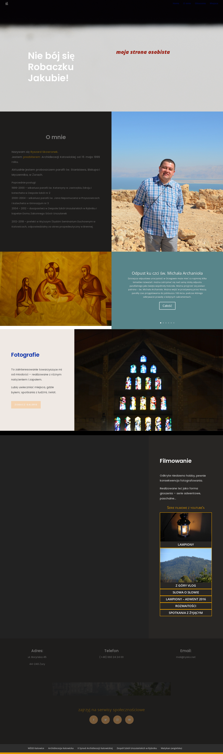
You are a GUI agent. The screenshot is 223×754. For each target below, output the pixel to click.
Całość (167, 306)
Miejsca (214, 3)
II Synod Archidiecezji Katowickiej (95, 748)
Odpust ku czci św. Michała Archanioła (167, 273)
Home (176, 3)
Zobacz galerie (26, 404)
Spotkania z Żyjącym (186, 613)
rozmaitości (185, 606)
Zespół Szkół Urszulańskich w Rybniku (137, 748)
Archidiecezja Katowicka (61, 748)
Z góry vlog (186, 585)
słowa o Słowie (186, 592)
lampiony (186, 544)
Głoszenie (200, 3)
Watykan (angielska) (171, 748)
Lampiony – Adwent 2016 (186, 599)
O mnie (187, 3)
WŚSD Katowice (36, 748)
